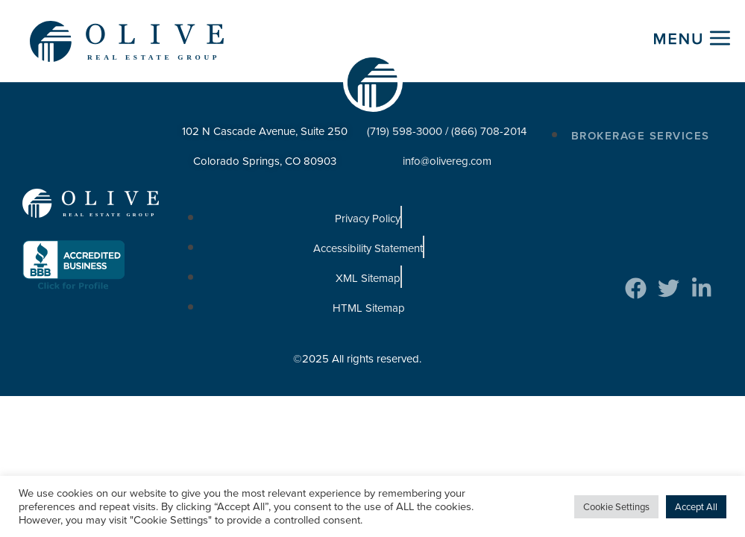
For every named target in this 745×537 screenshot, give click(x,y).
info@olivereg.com (447, 162)
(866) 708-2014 (488, 132)
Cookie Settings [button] (616, 507)
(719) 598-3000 (404, 132)
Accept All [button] (696, 507)
